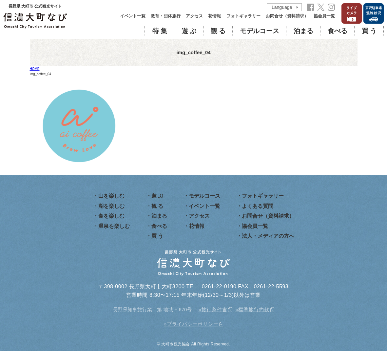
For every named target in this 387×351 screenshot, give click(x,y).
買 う (369, 30)
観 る (218, 30)
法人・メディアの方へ (268, 236)
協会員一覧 (324, 15)
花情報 (214, 15)
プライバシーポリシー (193, 324)
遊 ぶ (189, 30)
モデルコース (259, 30)
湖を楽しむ (111, 206)
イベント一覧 (132, 15)
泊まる (303, 30)
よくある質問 (257, 206)
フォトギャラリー (243, 15)
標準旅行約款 (253, 309)
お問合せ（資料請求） (287, 15)
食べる (337, 30)
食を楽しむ (111, 216)
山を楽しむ (111, 196)
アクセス (194, 15)
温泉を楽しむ (114, 226)
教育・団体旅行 (166, 15)
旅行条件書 (214, 309)
